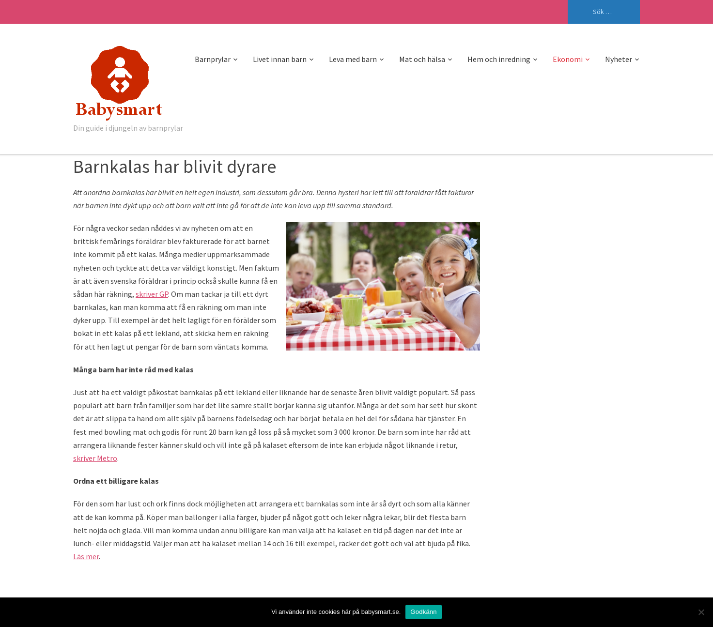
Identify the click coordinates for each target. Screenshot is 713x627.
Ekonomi (568, 59)
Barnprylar (213, 59)
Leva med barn (353, 59)
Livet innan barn (280, 59)
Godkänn (423, 611)
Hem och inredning (498, 59)
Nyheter (618, 59)
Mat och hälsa (422, 59)
